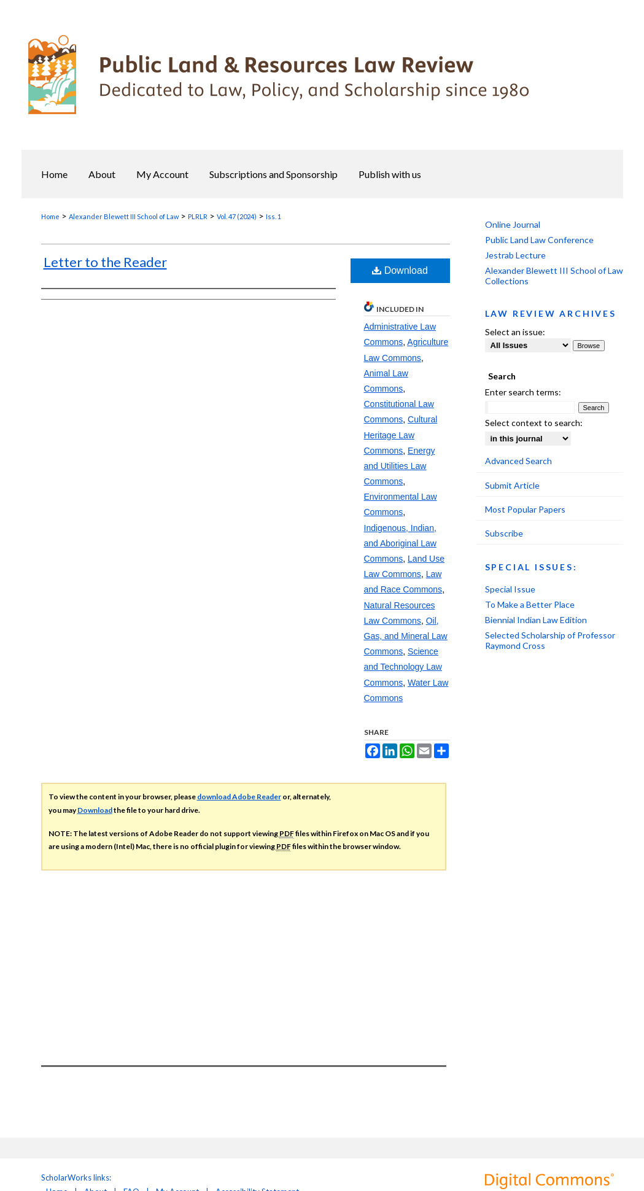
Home (50, 216)
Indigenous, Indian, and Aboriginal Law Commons (400, 543)
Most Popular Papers (525, 509)
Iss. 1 (273, 216)
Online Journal (512, 224)
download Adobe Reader (239, 796)
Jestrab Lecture (515, 255)
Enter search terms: (523, 392)
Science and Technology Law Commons (403, 666)
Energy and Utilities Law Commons (399, 466)
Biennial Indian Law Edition (536, 620)
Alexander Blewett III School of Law (124, 216)
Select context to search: (534, 422)
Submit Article (512, 485)
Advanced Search (518, 461)
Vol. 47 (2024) (237, 216)
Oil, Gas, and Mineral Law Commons (406, 636)
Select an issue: (515, 332)
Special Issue (510, 589)
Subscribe (504, 533)
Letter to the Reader (105, 262)
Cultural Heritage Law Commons (401, 434)
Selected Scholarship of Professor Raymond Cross (550, 640)
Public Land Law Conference (539, 240)
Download (400, 270)
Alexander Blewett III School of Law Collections (554, 275)
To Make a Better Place (530, 604)
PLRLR (198, 216)
